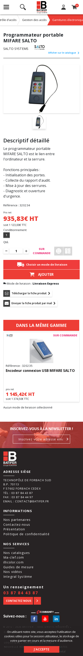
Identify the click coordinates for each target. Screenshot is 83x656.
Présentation (14, 529)
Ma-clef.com (13, 557)
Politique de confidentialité (26, 534)
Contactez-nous (16, 524)
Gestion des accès (34, 20)
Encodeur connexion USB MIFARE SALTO (40, 371)
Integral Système (17, 576)
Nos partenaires (17, 520)
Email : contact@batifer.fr (26, 501)
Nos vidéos (12, 572)
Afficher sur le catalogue (64, 52)
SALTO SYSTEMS (15, 49)
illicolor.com (13, 562)
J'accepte (41, 649)
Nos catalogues (16, 553)
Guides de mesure (18, 567)
